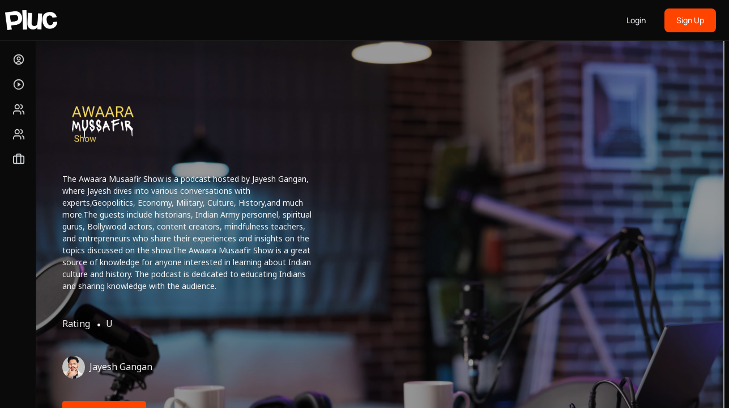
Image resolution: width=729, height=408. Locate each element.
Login (636, 20)
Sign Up (690, 20)
